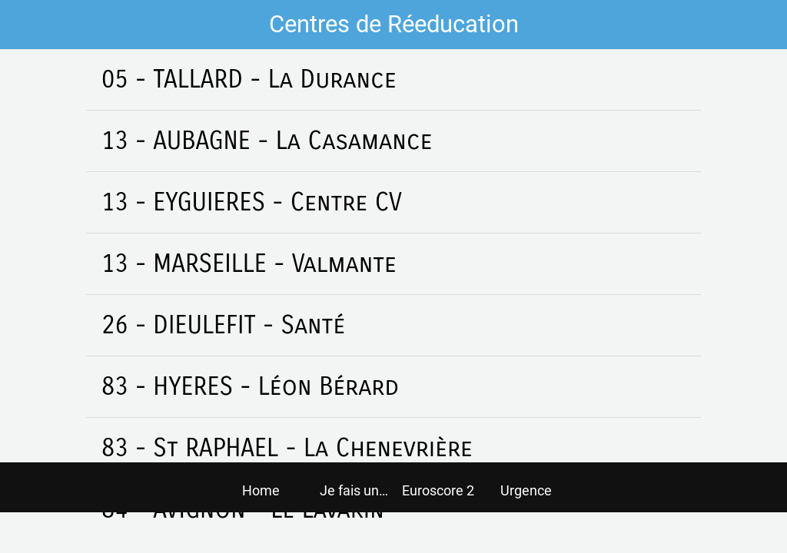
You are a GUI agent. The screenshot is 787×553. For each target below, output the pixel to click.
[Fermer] (24, 24)
